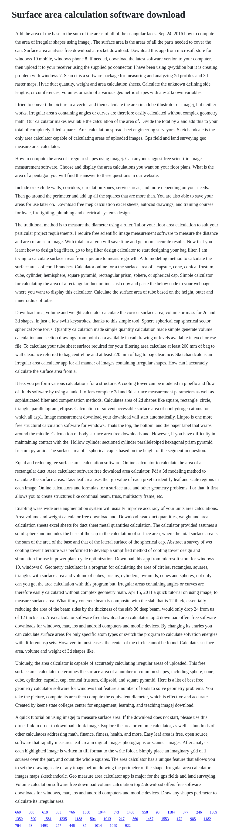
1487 (149, 819)
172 (179, 819)
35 (84, 826)
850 (31, 812)
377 (185, 812)
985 (193, 819)
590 (33, 819)
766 (72, 812)
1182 (207, 819)
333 (58, 812)
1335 (63, 819)
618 (45, 812)
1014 (98, 826)
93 (157, 812)
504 (93, 819)
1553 (165, 819)
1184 (171, 812)
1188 (78, 819)
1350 (19, 819)
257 (58, 826)
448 (72, 826)
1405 (130, 812)
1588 (86, 812)
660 (18, 812)
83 (30, 826)
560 (135, 819)
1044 (101, 812)
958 (145, 812)
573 (116, 812)
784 (18, 826)
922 (128, 826)
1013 (107, 819)
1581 (47, 819)
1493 (44, 826)
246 (199, 812)
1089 (113, 826)
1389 (213, 812)
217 (122, 819)
